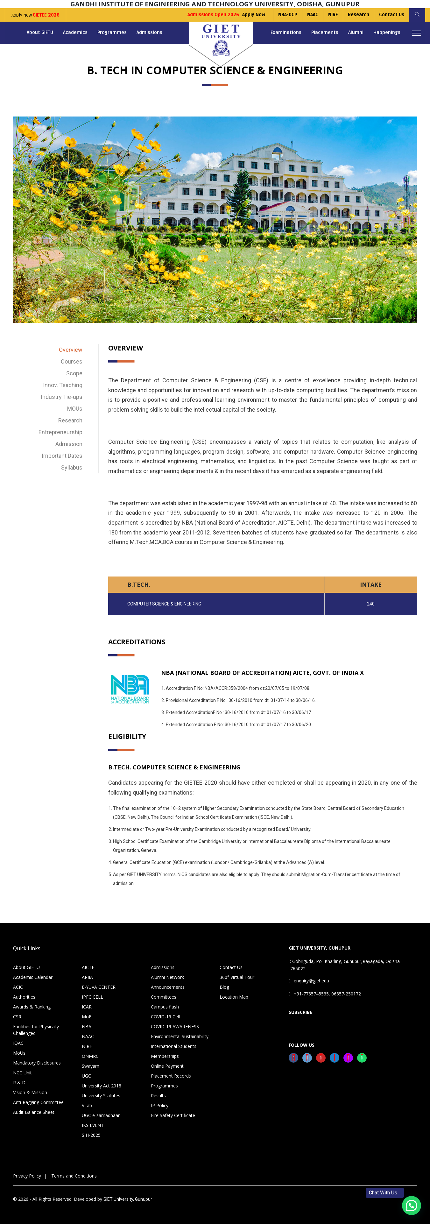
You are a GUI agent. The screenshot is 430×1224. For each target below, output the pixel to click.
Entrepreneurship (60, 432)
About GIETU (40, 32)
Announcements (168, 987)
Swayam (90, 1066)
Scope (74, 373)
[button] (411, 1205)
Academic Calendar (33, 977)
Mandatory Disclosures (37, 1063)
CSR (17, 1017)
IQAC (18, 1043)
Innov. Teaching (62, 385)
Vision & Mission (30, 1092)
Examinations (286, 32)
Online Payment (167, 1066)
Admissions (149, 32)
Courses (71, 361)
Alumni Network (167, 977)
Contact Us (391, 15)
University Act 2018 (101, 1086)
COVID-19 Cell (165, 1017)
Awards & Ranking (32, 1007)
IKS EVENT (93, 1125)
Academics (75, 32)
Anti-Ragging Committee (38, 1102)
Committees (163, 997)
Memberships (165, 1056)
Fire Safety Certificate (173, 1115)
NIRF (333, 15)
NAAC (312, 15)
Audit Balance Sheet (33, 1112)
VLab (87, 1105)
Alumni (355, 32)
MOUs (74, 408)
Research (358, 15)
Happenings (386, 32)
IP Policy (159, 1105)
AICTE (88, 967)
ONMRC (90, 1056)
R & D (19, 1082)
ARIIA (87, 977)
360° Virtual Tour (237, 977)
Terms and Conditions (74, 1176)
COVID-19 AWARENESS (175, 1026)
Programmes (112, 32)
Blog (224, 987)
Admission (68, 444)
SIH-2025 (91, 1135)
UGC (86, 1076)
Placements (324, 32)
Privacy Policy (27, 1176)
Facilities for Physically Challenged (36, 1029)
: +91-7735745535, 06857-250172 (325, 994)
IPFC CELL (92, 997)
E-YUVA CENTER (99, 987)
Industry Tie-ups (61, 396)
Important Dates (62, 455)
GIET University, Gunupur (127, 1199)
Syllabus (71, 467)
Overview (70, 349)
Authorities (24, 997)
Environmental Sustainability (179, 1036)
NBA (86, 1026)
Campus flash (165, 1007)
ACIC (18, 987)
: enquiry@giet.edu (309, 981)
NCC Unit (22, 1073)
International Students (173, 1046)
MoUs (19, 1053)
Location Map (234, 997)
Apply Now (35, 15)
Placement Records (171, 1076)
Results (158, 1096)
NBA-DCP (287, 15)
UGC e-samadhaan (101, 1115)
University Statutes (101, 1096)
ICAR (87, 1007)
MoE (86, 1017)
